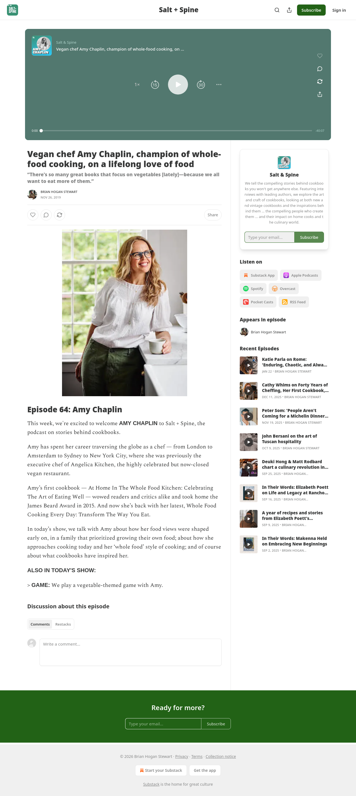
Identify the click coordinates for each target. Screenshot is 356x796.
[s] (248, 365)
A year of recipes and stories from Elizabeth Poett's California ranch (292, 515)
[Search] (277, 10)
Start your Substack (160, 770)
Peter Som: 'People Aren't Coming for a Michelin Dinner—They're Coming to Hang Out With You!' (294, 413)
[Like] (32, 214)
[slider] (176, 130)
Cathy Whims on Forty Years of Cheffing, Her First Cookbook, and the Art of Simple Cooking (295, 387)
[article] (284, 365)
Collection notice (221, 756)
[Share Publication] (289, 10)
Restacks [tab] (63, 624)
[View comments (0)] (319, 69)
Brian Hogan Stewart (59, 192)
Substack (151, 784)
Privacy (181, 756)
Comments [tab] (40, 624)
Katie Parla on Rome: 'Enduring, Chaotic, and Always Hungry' (295, 362)
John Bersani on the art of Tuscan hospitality (289, 438)
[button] (137, 84)
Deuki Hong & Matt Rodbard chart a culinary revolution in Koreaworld (293, 464)
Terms (196, 756)
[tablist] (50, 624)
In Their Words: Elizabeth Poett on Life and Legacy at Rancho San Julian (295, 489)
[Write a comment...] (130, 652)
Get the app (205, 770)
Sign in (339, 10)
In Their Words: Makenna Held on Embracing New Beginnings (294, 541)
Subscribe (311, 10)
